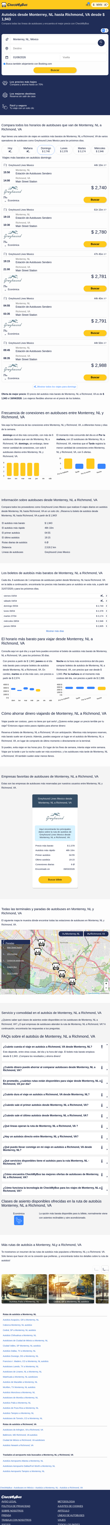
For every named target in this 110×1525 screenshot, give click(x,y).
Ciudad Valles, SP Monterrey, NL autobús (22, 1348)
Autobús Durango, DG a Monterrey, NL (20, 1359)
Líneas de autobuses (71, 1518)
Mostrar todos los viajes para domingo (55, 386)
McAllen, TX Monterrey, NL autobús (19, 1390)
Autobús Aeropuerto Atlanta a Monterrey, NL (23, 1463)
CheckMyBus (6, 1490)
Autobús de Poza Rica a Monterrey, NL (21, 1411)
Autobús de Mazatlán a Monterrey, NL (20, 1385)
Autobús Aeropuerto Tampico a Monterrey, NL (24, 1474)
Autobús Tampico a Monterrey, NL (18, 1416)
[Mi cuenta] (87, 4)
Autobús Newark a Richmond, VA (18, 1448)
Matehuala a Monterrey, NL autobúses (20, 1379)
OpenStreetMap (94, 996)
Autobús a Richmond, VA (71, 1490)
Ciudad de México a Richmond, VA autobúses (24, 1443)
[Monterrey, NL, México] (59, 39)
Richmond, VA (96, 936)
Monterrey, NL (71, 936)
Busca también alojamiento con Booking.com (29, 64)
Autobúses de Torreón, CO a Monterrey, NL (23, 1421)
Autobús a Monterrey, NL (46, 1490)
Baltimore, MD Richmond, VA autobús (20, 1438)
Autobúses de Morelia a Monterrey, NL (20, 1400)
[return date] (83, 57)
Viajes (62, 1522)
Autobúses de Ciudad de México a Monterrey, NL (25, 1343)
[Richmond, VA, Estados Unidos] (59, 48)
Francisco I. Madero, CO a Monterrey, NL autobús (26, 1364)
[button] (72, 984)
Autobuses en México (24, 1490)
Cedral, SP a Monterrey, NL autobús (19, 1333)
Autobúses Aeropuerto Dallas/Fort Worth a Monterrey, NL (29, 1469)
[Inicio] (42, 4)
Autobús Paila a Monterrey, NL (17, 1405)
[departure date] (35, 57)
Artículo (63, 1513)
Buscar (95, 199)
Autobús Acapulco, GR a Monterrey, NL (21, 1322)
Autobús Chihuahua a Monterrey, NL (19, 1338)
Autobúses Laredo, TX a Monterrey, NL (21, 1369)
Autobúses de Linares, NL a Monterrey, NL (22, 1374)
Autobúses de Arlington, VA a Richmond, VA (23, 1432)
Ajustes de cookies (70, 1509)
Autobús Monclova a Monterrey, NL (19, 1395)
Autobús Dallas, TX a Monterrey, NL (19, 1354)
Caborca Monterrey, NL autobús (17, 1328)
